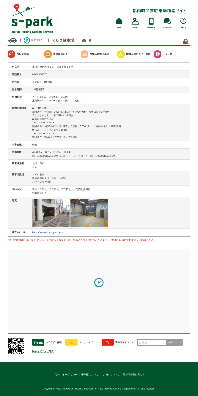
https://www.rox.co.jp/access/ (47, 232)
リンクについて (110, 374)
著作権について (89, 374)
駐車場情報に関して (134, 374)
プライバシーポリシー (65, 374)
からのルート (174, 342)
